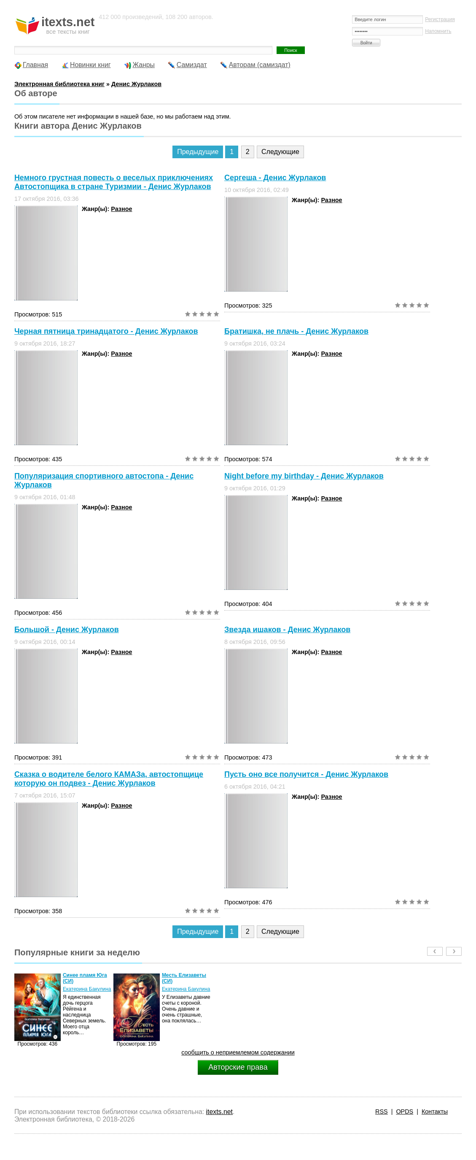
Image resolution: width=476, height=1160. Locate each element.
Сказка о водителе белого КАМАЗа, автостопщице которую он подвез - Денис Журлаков (108, 778)
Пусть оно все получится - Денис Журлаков (306, 774)
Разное (121, 209)
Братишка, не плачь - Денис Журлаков (296, 331)
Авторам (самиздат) (259, 64)
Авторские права (237, 1067)
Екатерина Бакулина (87, 989)
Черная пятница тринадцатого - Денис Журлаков (106, 331)
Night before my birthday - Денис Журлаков (304, 476)
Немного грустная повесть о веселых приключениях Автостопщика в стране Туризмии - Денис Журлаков (113, 182)
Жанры (143, 64)
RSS (381, 1111)
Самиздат (192, 64)
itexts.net (219, 1111)
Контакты (435, 1111)
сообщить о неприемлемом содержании (238, 1052)
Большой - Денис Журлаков (66, 629)
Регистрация (440, 19)
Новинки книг (90, 64)
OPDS (404, 1111)
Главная (35, 64)
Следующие (280, 151)
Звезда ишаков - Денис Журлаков (287, 629)
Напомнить (438, 31)
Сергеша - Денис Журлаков (275, 177)
